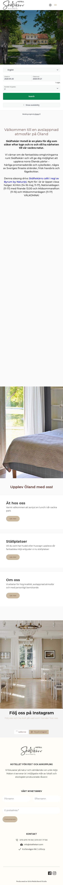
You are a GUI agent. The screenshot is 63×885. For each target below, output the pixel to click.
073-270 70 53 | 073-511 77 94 (33, 840)
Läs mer (13, 519)
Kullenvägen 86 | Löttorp (33, 849)
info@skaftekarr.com (33, 844)
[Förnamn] (16, 798)
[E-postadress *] (31, 810)
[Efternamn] (47, 798)
